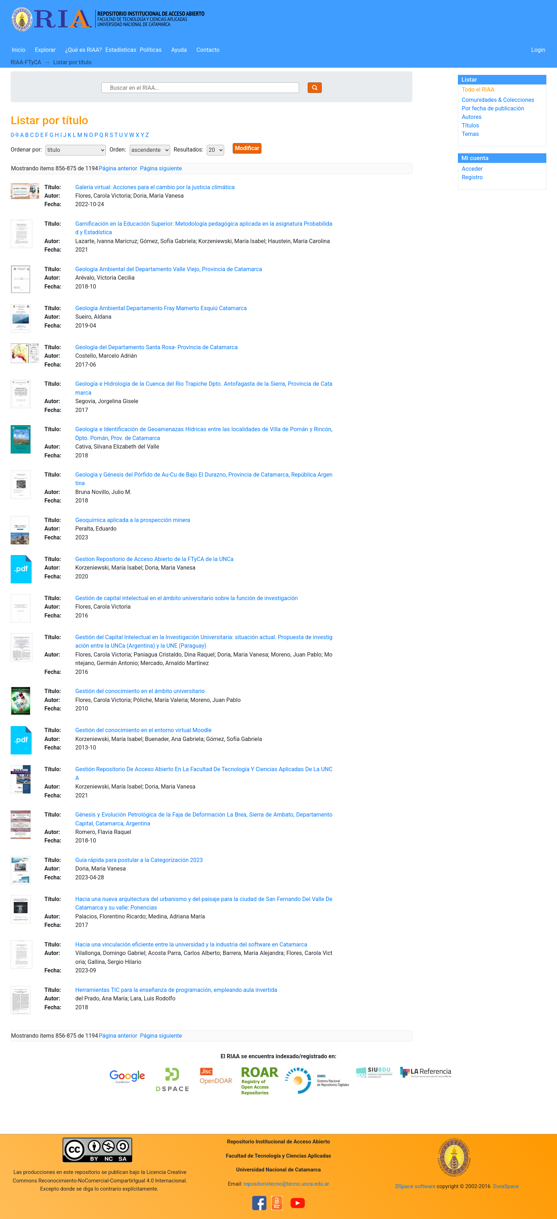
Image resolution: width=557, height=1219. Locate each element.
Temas (470, 134)
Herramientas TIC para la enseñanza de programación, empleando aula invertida (176, 990)
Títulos (470, 125)
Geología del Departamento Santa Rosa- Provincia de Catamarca (156, 347)
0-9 (14, 135)
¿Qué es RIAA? (83, 49)
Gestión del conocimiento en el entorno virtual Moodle (143, 730)
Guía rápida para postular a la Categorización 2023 (139, 860)
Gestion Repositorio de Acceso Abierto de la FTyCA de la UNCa (154, 559)
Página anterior (118, 168)
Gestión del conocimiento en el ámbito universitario (140, 691)
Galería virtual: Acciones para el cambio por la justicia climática (155, 187)
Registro (472, 177)
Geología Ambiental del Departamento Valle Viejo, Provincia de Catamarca (168, 269)
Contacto (208, 49)
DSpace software (415, 1186)
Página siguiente (161, 168)
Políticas (151, 49)
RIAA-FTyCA (26, 62)
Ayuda (179, 49)
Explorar (45, 49)
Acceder (472, 168)
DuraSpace (506, 1186)
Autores (471, 117)
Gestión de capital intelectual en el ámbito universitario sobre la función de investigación (186, 598)
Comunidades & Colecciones (498, 100)
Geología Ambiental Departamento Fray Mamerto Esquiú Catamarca (161, 308)
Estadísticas (121, 49)
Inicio (18, 49)
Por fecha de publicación (493, 108)
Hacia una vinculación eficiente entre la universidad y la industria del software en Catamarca (191, 944)
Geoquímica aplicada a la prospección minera (132, 520)
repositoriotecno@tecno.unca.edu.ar (286, 1184)
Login (538, 49)
